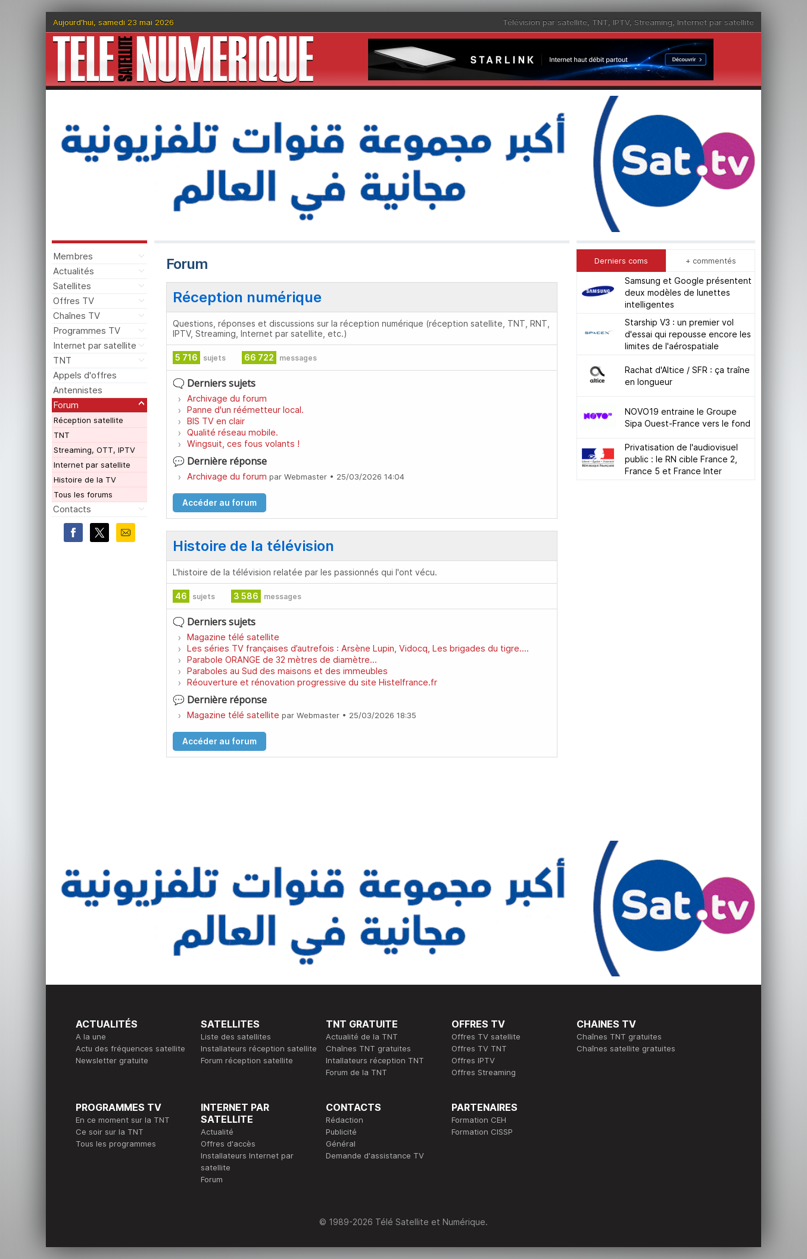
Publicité (341, 1131)
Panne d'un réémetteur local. (245, 410)
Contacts (72, 509)
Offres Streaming (483, 1072)
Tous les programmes (116, 1143)
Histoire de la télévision (253, 546)
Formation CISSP (482, 1131)
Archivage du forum (227, 398)
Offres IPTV (473, 1060)
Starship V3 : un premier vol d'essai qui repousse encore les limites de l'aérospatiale (688, 334)
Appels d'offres (85, 375)
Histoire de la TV (85, 479)
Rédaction (344, 1120)
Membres (73, 256)
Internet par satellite (715, 22)
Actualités (73, 271)
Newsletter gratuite (112, 1060)
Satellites (72, 286)
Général (341, 1143)
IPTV (621, 22)
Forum (66, 405)
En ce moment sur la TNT (123, 1120)
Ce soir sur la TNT (110, 1131)
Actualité (217, 1131)
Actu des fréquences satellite (130, 1048)
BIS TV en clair (216, 421)
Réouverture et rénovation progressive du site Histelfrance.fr (312, 682)
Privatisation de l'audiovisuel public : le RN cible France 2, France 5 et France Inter (681, 459)
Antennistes (77, 390)
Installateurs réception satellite (259, 1048)
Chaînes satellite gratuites (626, 1048)
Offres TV (73, 300)
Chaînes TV (76, 315)
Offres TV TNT (479, 1048)
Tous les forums (83, 494)
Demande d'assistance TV (375, 1155)
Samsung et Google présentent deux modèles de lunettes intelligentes (688, 292)
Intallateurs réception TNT (375, 1060)
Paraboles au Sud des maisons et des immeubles (287, 671)
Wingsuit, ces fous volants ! (243, 444)
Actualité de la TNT (362, 1036)
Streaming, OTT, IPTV (94, 450)
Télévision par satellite (545, 22)
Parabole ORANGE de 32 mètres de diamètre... (282, 659)
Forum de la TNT (356, 1072)
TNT (600, 22)
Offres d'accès (228, 1143)
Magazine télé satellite (233, 637)
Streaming (653, 22)
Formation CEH (478, 1120)
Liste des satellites (236, 1036)
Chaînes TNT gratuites (368, 1048)
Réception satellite (88, 420)
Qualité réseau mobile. (232, 432)
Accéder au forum (219, 503)
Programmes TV (86, 330)
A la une (91, 1036)
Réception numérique (247, 297)
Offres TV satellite (486, 1036)
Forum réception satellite (247, 1060)
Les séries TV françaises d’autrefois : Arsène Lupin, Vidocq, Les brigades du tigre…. (358, 648)
